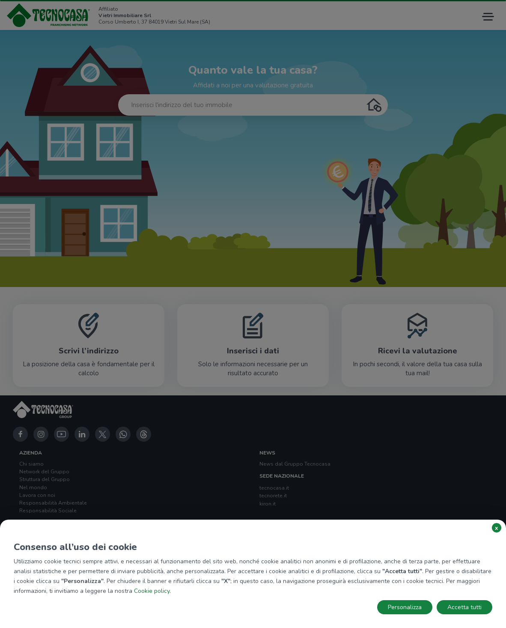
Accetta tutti (464, 607)
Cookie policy (152, 591)
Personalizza (405, 607)
